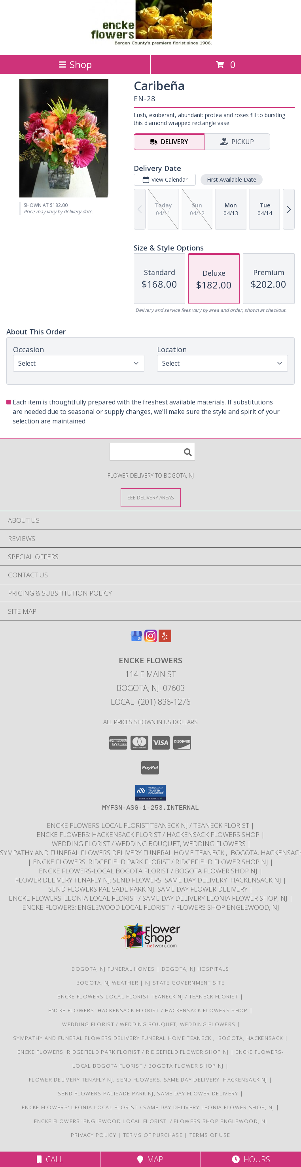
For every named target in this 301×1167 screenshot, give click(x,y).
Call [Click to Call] (50, 1159)
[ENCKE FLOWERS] (150, 43)
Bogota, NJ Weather (107, 982)
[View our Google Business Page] (136, 639)
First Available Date (231, 179)
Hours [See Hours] (251, 1159)
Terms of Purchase (153, 1135)
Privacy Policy (93, 1135)
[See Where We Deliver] (151, 497)
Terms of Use (210, 1135)
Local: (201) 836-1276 (151, 701)
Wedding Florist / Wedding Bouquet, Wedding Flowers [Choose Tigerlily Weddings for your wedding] (148, 843)
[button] (150, 793)
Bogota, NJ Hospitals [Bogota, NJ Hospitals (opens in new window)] (195, 968)
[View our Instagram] (150, 639)
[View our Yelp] (165, 639)
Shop (75, 64)
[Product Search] (152, 452)
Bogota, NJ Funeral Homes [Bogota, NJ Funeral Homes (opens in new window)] (113, 968)
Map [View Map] (150, 1159)
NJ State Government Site (185, 982)
